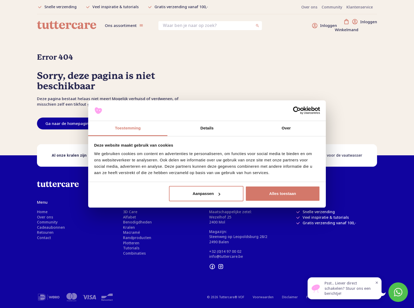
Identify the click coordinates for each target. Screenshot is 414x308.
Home (42, 211)
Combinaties (134, 253)
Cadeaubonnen (51, 227)
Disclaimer (290, 297)
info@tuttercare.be (226, 256)
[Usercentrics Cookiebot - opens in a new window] (297, 111)
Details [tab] (207, 128)
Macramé (131, 232)
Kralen (129, 227)
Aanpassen (206, 193)
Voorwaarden (263, 297)
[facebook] (212, 266)
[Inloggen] (324, 25)
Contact (44, 237)
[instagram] (221, 266)
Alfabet (129, 217)
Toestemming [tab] (128, 128)
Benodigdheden (137, 222)
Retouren (45, 232)
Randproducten (137, 237)
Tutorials (131, 247)
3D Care (130, 211)
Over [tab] (286, 128)
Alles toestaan (282, 193)
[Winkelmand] (360, 25)
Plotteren (131, 242)
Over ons (45, 217)
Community (47, 222)
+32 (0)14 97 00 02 (225, 251)
